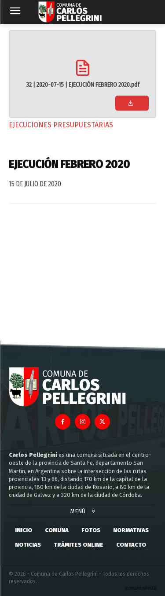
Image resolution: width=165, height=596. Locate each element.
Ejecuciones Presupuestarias (61, 125)
